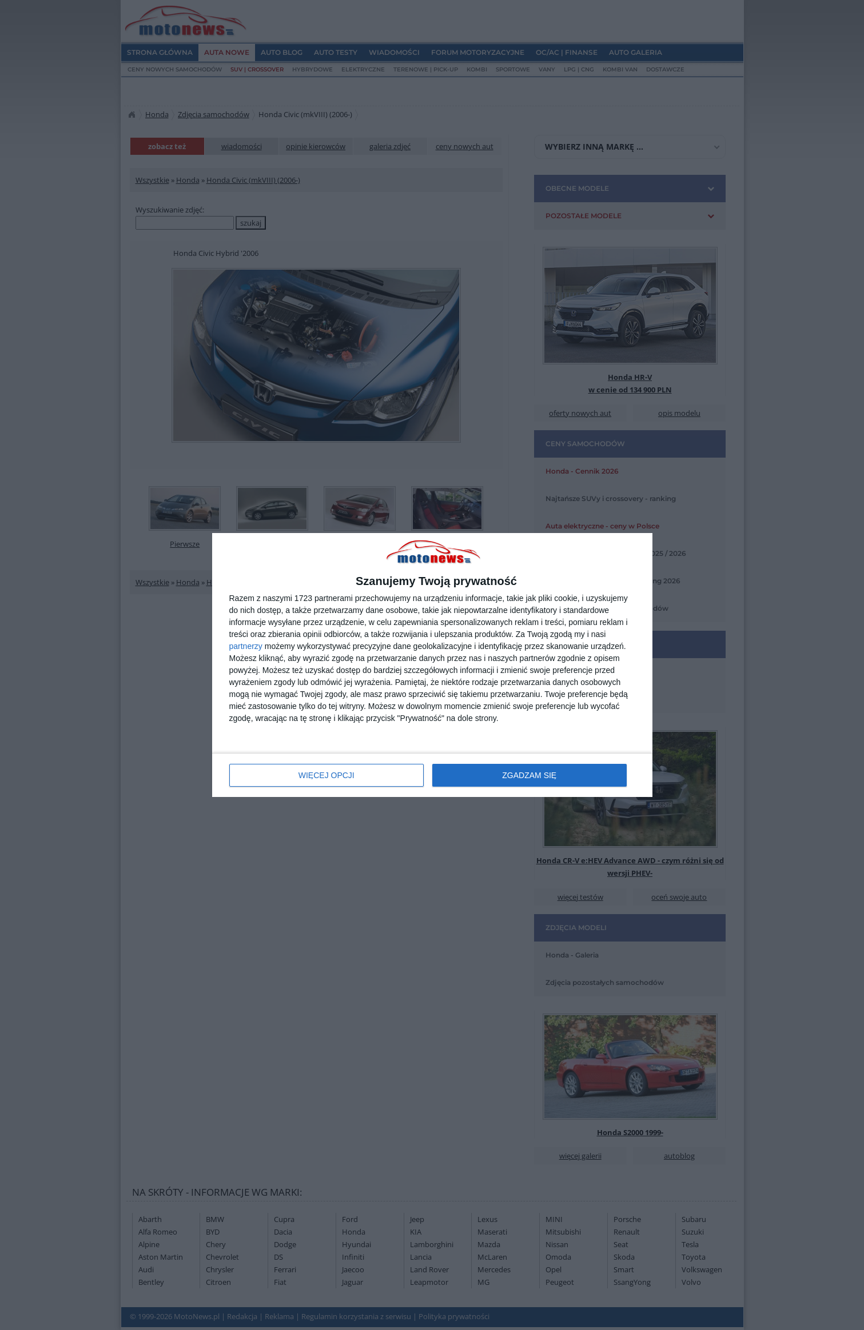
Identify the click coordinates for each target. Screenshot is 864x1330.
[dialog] (432, 665)
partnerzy (245, 646)
